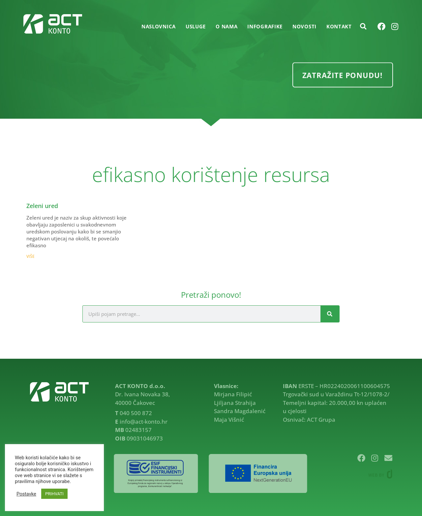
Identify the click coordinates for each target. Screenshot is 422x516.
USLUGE (196, 26)
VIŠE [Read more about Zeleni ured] (30, 256)
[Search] (329, 314)
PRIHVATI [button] (54, 493)
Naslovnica (158, 26)
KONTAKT (339, 26)
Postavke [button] (26, 494)
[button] (363, 26)
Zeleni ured (42, 206)
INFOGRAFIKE (265, 26)
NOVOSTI (304, 26)
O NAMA (226, 26)
